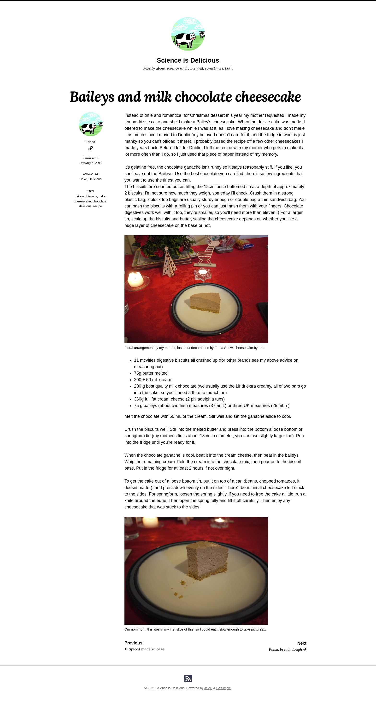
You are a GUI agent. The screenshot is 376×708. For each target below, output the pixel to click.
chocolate (100, 201)
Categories (179, 5)
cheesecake (82, 201)
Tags (200, 5)
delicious (85, 206)
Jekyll (208, 688)
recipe (97, 206)
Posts (158, 5)
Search (216, 5)
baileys (79, 196)
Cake (83, 179)
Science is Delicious (188, 60)
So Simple (223, 688)
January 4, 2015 (90, 163)
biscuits (91, 196)
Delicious (95, 179)
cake (102, 196)
